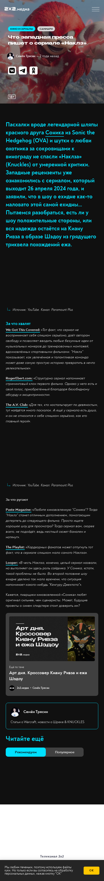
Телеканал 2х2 (52, 856)
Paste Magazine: (18, 509)
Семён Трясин (25, 56)
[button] (95, 9)
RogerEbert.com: (19, 378)
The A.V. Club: (17, 404)
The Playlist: (15, 547)
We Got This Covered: (23, 329)
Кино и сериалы (21, 28)
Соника (54, 132)
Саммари (46, 28)
